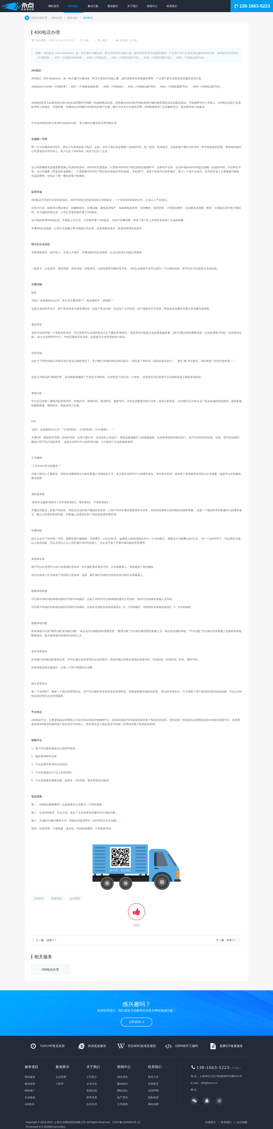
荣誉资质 (91, 1097)
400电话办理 (50, 969)
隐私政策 (153, 1097)
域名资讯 (122, 1076)
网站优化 (122, 1090)
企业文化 (91, 1083)
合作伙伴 (91, 1104)
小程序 (60, 1083)
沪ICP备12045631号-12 (126, 1122)
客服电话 (56, 898)
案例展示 (112, 6)
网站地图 (153, 1104)
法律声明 (153, 1090)
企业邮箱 (30, 1097)
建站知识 (122, 1083)
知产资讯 (122, 1097)
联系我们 (172, 6)
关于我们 (132, 6)
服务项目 (73, 6)
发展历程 (91, 1090)
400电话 (87, 17)
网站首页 (53, 6)
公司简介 (91, 1076)
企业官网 (61, 1076)
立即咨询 (136, 1021)
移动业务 (30, 1083)
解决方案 (93, 6)
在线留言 (153, 1083)
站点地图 (242, 1122)
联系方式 (153, 1076)
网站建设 (30, 1076)
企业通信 (75, 898)
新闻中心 (152, 6)
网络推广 (30, 1090)
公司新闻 (122, 1104)
